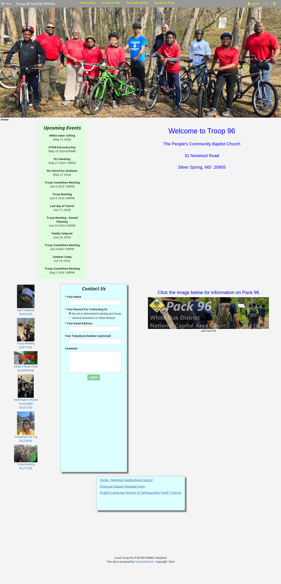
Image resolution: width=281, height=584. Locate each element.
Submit (94, 377)
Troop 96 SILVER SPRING (35, 4)
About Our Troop (164, 2)
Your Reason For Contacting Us (86, 309)
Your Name (73, 296)
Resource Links (111, 2)
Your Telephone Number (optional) (88, 335)
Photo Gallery (88, 2)
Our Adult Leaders (137, 2)
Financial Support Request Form (122, 486)
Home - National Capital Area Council (126, 480)
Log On (253, 3)
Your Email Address (78, 323)
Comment (71, 348)
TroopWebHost (144, 561)
